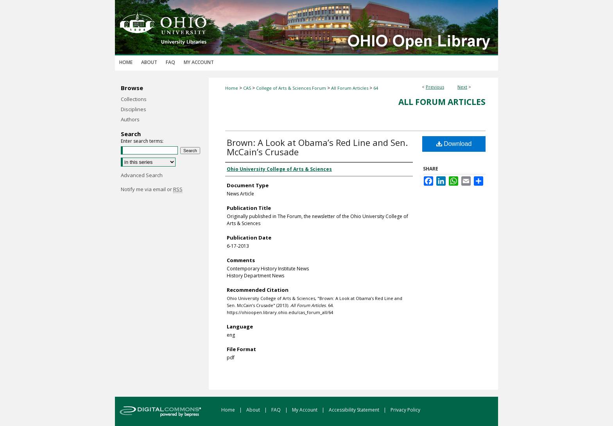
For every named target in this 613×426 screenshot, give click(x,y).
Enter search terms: (142, 141)
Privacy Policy (405, 409)
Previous (435, 87)
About (253, 409)
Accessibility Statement (354, 409)
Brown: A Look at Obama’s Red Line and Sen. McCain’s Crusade (317, 147)
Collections (134, 99)
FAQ (276, 409)
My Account (305, 409)
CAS (247, 88)
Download (454, 143)
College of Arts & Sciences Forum (291, 88)
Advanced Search (142, 175)
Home (231, 88)
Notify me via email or (152, 189)
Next (462, 87)
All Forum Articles (349, 88)
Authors (130, 119)
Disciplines (133, 109)
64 (375, 88)
